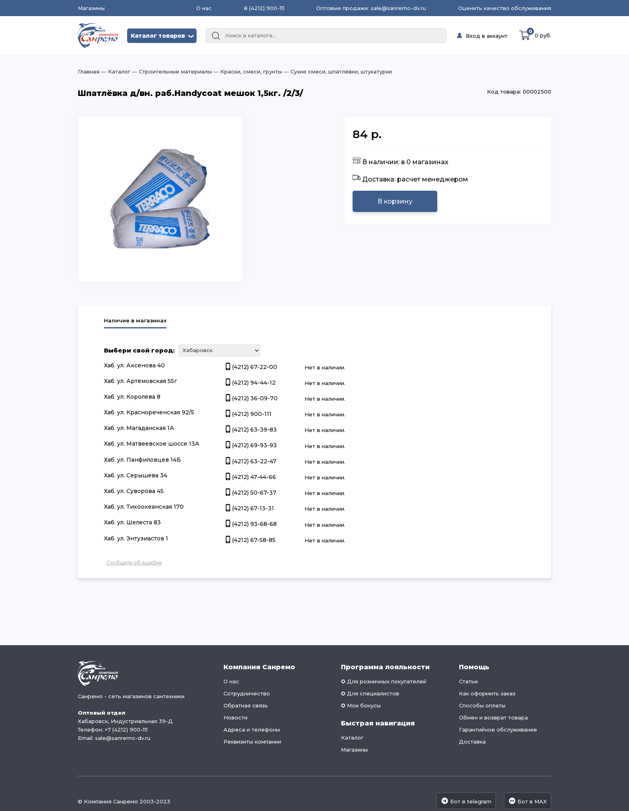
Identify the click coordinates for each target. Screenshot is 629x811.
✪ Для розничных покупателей (383, 681)
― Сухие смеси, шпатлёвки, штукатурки (337, 71)
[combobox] (326, 35)
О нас (204, 8)
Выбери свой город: (139, 350)
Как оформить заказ (487, 693)
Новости (235, 717)
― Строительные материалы (171, 71)
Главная (88, 71)
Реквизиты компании (252, 741)
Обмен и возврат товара (493, 717)
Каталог (352, 737)
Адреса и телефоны (251, 729)
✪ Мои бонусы (361, 705)
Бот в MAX (527, 801)
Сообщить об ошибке (134, 563)
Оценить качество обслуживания (504, 8)
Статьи (468, 681)
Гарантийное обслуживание (498, 729)
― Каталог (114, 71)
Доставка (472, 741)
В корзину (394, 201)
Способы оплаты (482, 705)
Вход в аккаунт (486, 36)
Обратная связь (245, 705)
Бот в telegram (466, 801)
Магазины (91, 8)
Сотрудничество (246, 693)
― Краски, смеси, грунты (247, 71)
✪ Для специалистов (370, 693)
